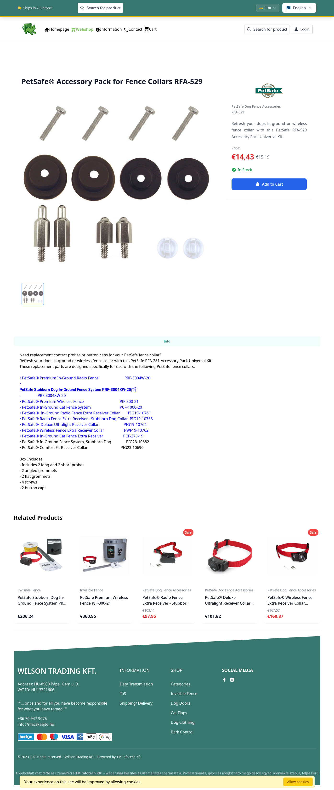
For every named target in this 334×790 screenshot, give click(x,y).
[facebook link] (224, 679)
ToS (123, 693)
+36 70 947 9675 (32, 718)
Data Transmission (136, 684)
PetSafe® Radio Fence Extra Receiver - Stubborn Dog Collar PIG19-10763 (165, 603)
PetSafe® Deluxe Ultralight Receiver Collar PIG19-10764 (227, 603)
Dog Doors (180, 703)
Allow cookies (298, 781)
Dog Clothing (182, 722)
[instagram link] (232, 679)
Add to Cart (269, 184)
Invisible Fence (184, 693)
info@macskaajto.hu (36, 724)
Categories (180, 684)
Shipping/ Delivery (136, 703)
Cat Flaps (179, 712)
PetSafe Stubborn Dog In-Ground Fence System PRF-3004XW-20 (42, 603)
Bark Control (182, 732)
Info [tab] (167, 341)
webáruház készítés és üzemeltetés (133, 773)
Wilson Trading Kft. (57, 671)
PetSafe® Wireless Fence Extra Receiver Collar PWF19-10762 (289, 603)
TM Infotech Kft (129, 757)
